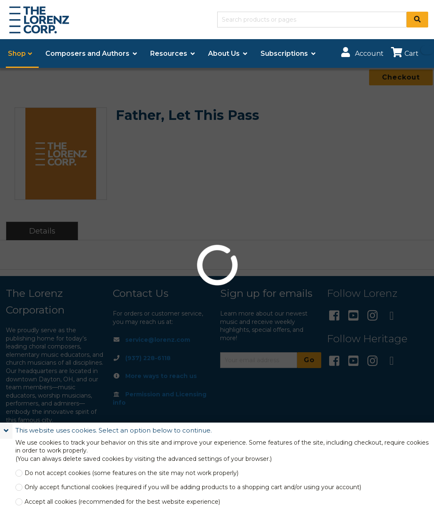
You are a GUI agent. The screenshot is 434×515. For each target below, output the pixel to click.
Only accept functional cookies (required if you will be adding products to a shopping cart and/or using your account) (193, 487)
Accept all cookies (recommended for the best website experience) (122, 501)
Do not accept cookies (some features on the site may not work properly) (131, 473)
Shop (17, 53)
